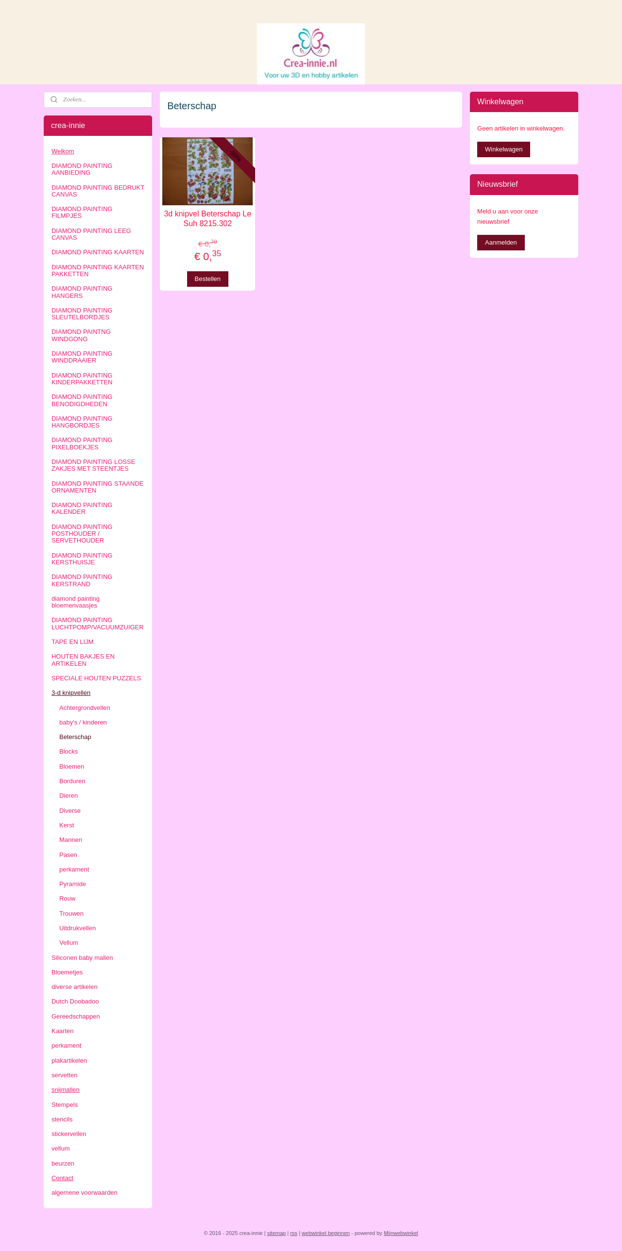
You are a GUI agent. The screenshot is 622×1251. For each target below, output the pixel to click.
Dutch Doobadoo (75, 1001)
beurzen (63, 1163)
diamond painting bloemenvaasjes (76, 602)
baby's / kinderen (83, 722)
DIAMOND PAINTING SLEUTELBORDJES (82, 314)
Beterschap (75, 737)
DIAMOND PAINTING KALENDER (82, 508)
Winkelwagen (503, 149)
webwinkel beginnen (326, 1233)
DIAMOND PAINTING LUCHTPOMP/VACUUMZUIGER (98, 623)
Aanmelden (501, 242)
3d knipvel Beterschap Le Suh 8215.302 (208, 218)
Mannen (70, 839)
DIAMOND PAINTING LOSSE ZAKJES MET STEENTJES (93, 465)
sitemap (276, 1233)
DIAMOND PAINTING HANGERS (82, 292)
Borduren (72, 781)
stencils (62, 1119)
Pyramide (72, 884)
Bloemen (71, 766)
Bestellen (208, 278)
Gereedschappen (76, 1016)
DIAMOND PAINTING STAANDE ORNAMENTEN (97, 487)
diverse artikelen (75, 986)
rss (293, 1233)
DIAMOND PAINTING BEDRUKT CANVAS (98, 191)
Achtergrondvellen (84, 707)
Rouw (67, 898)
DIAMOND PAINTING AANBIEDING (82, 169)
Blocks (68, 751)
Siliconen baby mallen (82, 957)
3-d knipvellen (71, 692)
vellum (61, 1148)
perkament (74, 869)
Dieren (68, 795)
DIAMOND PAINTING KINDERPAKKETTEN (82, 379)
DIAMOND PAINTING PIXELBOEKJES (82, 443)
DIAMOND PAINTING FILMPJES (82, 212)
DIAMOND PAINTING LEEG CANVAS (91, 234)
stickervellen (69, 1133)
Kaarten (63, 1031)
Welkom (63, 151)
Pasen (68, 854)
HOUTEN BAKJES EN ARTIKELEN (83, 660)
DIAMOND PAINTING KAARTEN (98, 252)
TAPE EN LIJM (72, 641)
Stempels (65, 1104)
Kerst (66, 825)
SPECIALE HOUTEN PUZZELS (96, 678)
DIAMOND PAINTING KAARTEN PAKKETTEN (98, 270)
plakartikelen (69, 1060)
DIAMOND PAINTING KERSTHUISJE (82, 559)
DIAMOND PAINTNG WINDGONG (81, 335)
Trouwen (71, 913)
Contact (62, 1178)
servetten (64, 1075)
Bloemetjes (67, 972)
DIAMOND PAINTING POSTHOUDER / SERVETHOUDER (82, 533)
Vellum (68, 942)
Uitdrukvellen (77, 928)
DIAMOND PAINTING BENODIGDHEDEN (82, 400)
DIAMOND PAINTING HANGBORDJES (82, 422)
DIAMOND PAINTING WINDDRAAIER (82, 357)
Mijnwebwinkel (401, 1233)
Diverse (70, 810)
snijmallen (66, 1089)
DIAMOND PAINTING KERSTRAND (82, 580)
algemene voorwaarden (85, 1192)
